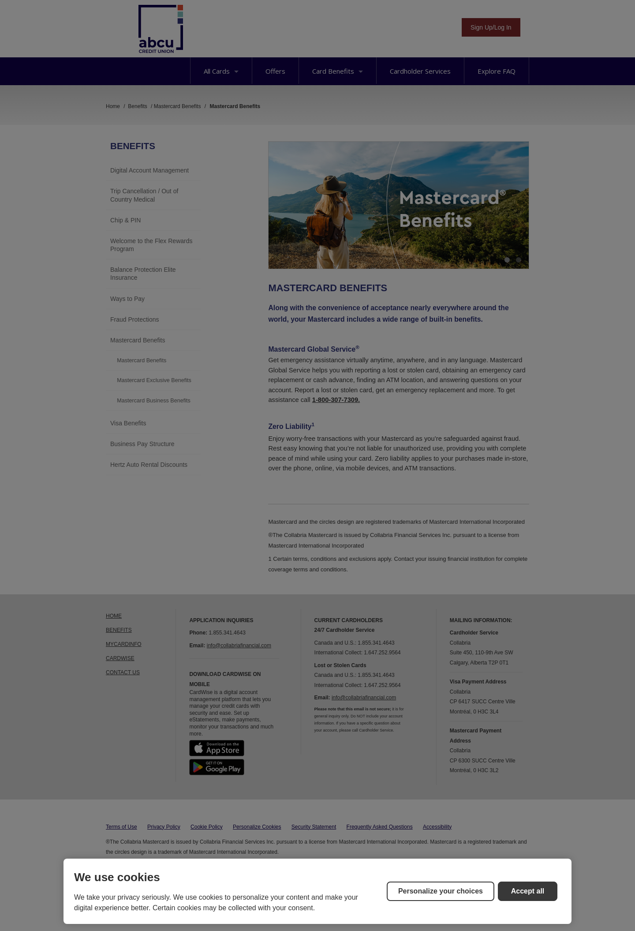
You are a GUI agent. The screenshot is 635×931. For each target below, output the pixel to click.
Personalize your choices (440, 891)
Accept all (528, 891)
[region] (318, 891)
